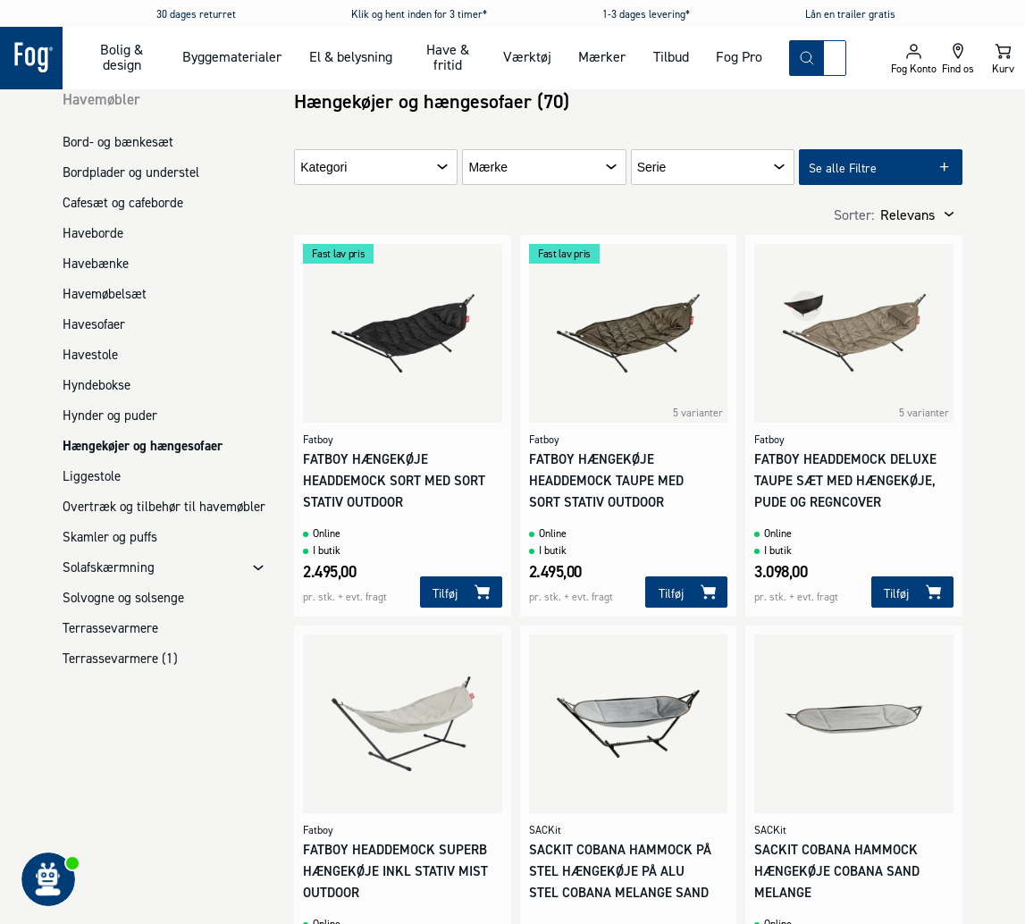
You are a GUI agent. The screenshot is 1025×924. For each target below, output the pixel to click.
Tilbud (671, 56)
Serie (652, 167)
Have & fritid (447, 56)
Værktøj (527, 56)
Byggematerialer (231, 56)
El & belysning (350, 56)
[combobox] (834, 58)
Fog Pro (739, 56)
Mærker (602, 56)
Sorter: (854, 214)
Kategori (323, 167)
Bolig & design (121, 56)
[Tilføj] (461, 592)
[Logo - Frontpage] (31, 58)
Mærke (488, 167)
